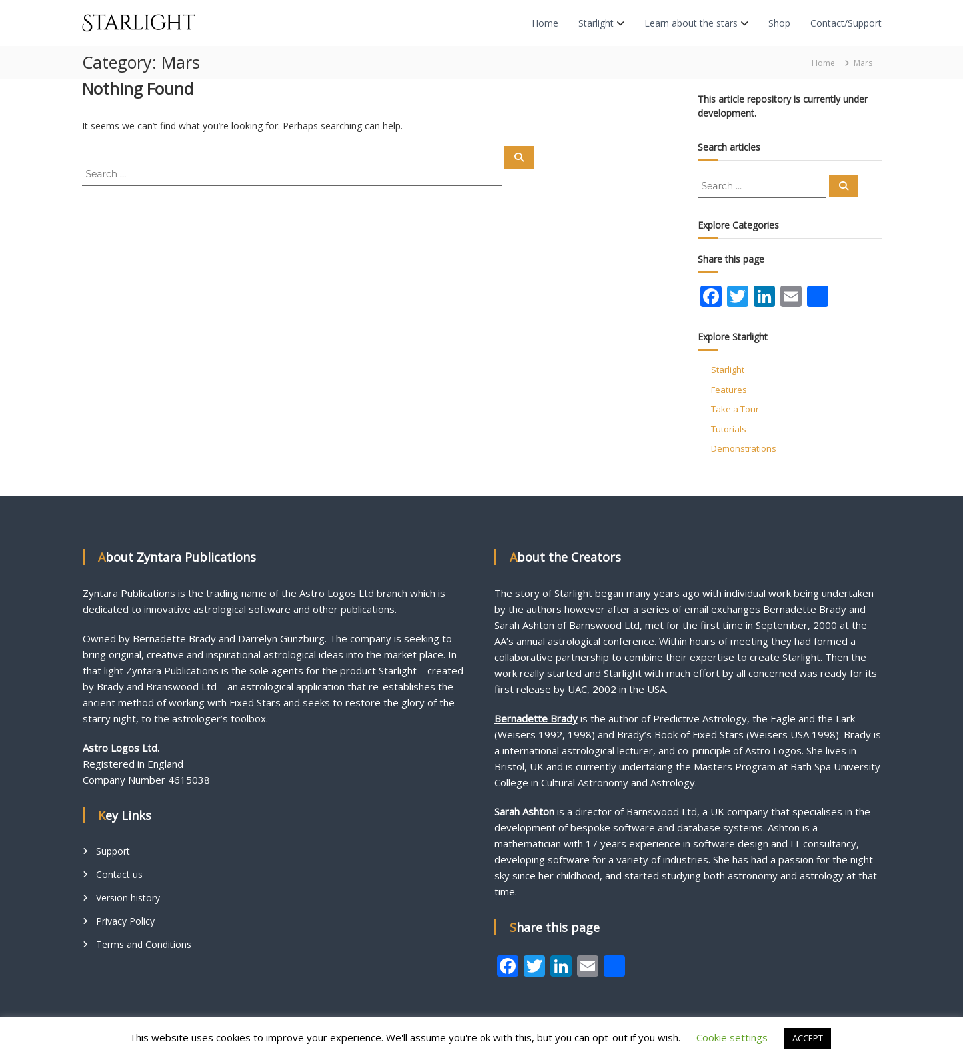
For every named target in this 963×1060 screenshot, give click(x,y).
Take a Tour (735, 409)
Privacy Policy (125, 921)
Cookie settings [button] (732, 1037)
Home (545, 23)
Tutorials (728, 429)
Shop (779, 23)
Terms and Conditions (143, 944)
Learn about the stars (691, 23)
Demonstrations (743, 448)
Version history (128, 897)
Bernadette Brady (536, 718)
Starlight (596, 23)
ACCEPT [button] (807, 1038)
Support (113, 851)
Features (729, 390)
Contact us (119, 874)
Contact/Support (846, 23)
